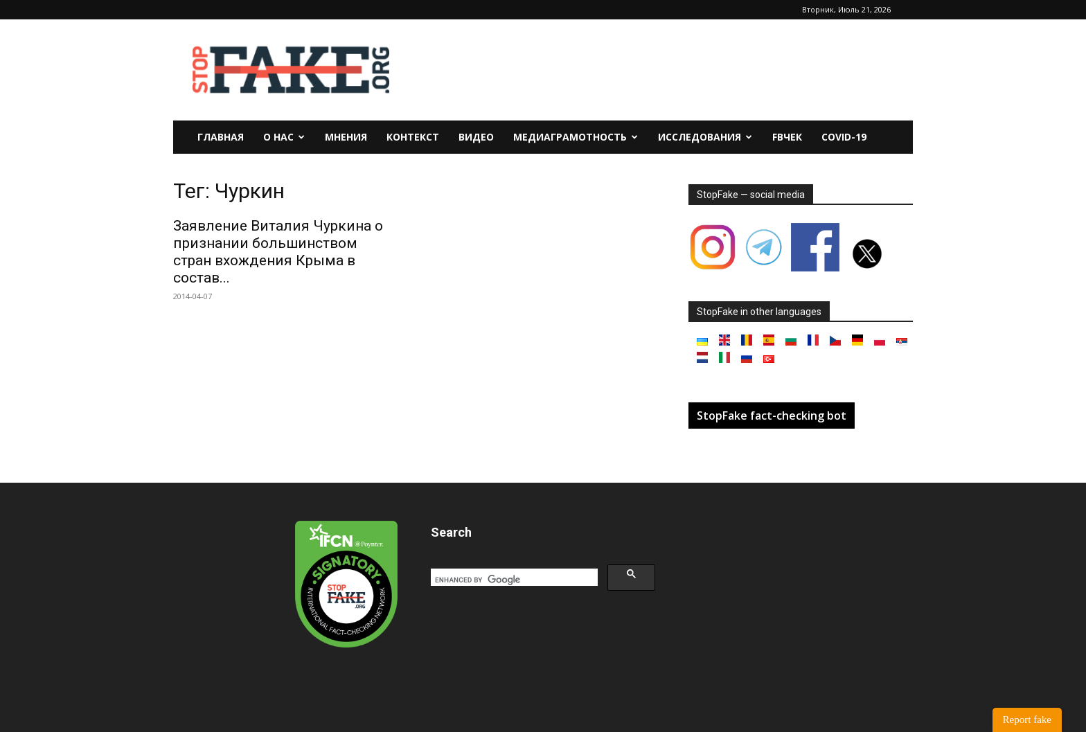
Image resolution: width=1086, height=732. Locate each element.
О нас (284, 136)
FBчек (787, 136)
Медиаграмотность (575, 136)
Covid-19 (843, 136)
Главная (220, 136)
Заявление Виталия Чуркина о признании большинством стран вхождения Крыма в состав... (278, 251)
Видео (476, 136)
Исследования (705, 136)
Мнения (346, 136)
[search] (513, 579)
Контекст (412, 136)
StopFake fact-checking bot (771, 415)
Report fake (1027, 719)
